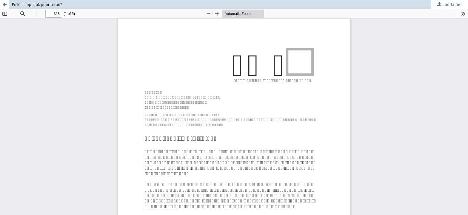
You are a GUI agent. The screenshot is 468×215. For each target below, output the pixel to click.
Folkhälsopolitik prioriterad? (37, 4)
